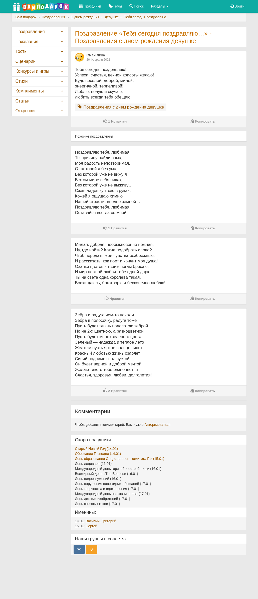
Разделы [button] (160, 6)
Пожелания (27, 41)
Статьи (23, 101)
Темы (115, 6)
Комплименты (30, 90)
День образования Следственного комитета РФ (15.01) (119, 459)
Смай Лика (96, 55)
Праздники (90, 6)
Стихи (22, 81)
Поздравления (30, 31)
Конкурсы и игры (32, 71)
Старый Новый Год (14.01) (96, 449)
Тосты (22, 51)
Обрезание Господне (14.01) (98, 454)
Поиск (136, 6)
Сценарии (26, 61)
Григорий (109, 521)
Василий (93, 521)
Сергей (91, 526)
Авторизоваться (157, 425)
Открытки (25, 110)
